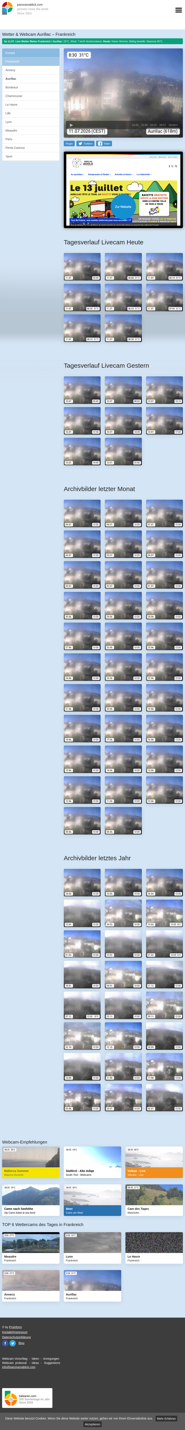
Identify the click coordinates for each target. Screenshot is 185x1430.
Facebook (5, 1343)
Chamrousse (13, 96)
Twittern (88, 143)
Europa (10, 53)
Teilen (107, 143)
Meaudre (11, 130)
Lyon (8, 122)
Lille (8, 113)
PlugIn (69, 143)
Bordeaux (11, 87)
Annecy (10, 70)
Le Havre (11, 104)
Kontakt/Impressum (15, 1332)
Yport (8, 156)
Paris (8, 139)
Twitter (12, 1343)
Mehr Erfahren (166, 1418)
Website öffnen (123, 206)
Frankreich (12, 61)
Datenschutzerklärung (16, 1337)
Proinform (15, 1327)
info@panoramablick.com (18, 1367)
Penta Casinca (15, 147)
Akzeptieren (92, 1424)
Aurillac (10, 78)
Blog (21, 1343)
